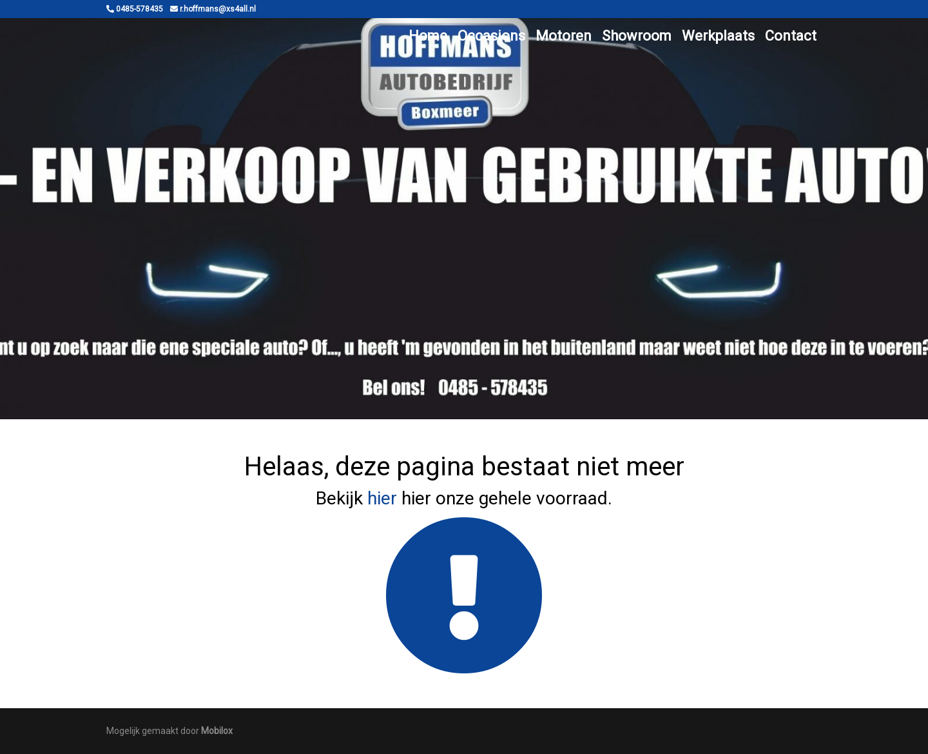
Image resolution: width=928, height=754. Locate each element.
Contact (791, 36)
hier (382, 498)
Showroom (637, 36)
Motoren (564, 36)
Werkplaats (718, 36)
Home (428, 36)
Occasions (491, 36)
